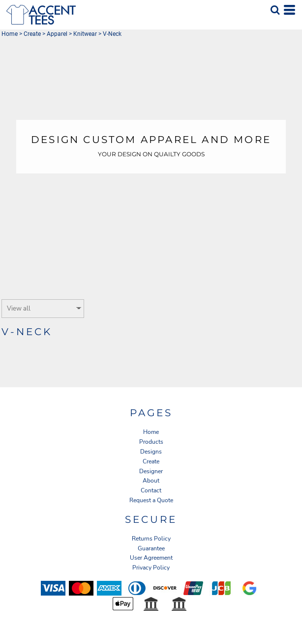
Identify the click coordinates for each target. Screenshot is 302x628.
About (151, 481)
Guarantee (151, 548)
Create (32, 33)
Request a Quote (151, 500)
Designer (151, 471)
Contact (151, 490)
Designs (151, 452)
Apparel (57, 33)
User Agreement (151, 558)
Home (9, 33)
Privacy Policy (151, 567)
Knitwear (85, 33)
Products (151, 442)
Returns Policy (151, 538)
